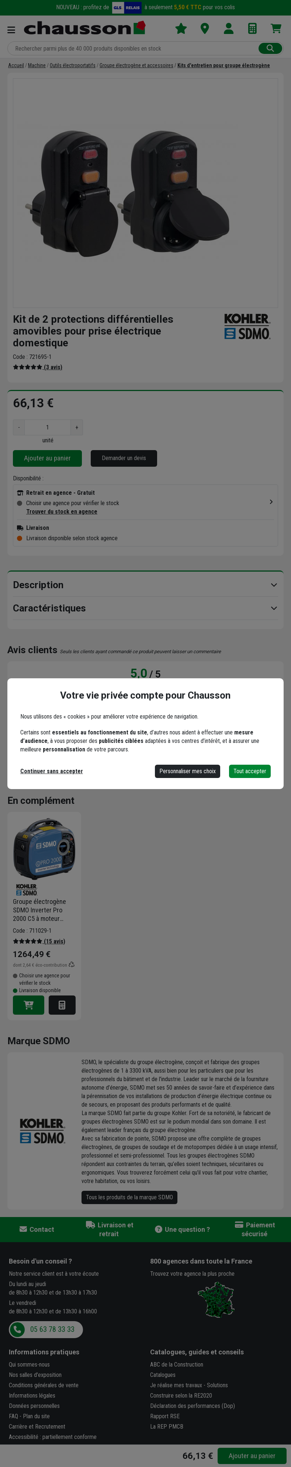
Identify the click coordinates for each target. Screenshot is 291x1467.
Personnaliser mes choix (187, 771)
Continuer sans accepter (51, 771)
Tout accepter (249, 771)
